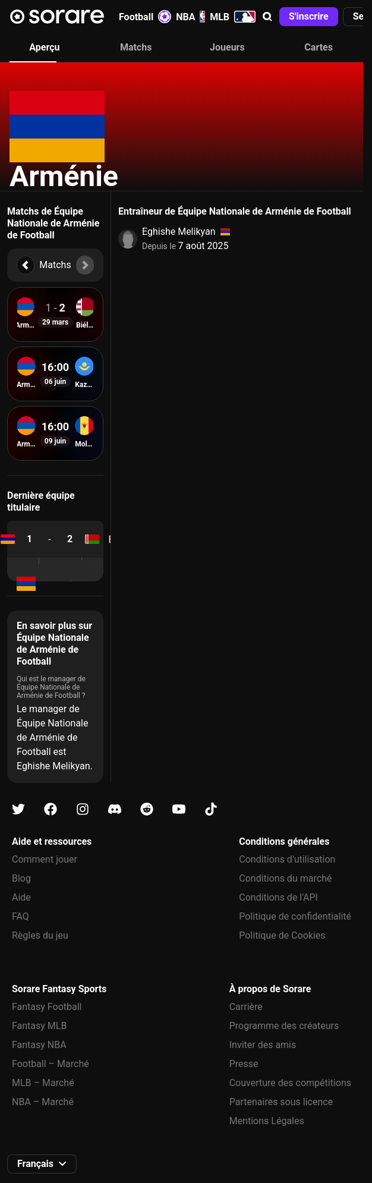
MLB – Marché (43, 1082)
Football (145, 16)
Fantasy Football (46, 1006)
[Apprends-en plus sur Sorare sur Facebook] (50, 809)
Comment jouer (44, 859)
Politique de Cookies (282, 935)
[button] (267, 17)
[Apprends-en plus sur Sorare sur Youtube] (179, 809)
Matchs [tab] (136, 47)
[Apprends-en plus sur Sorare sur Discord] (114, 809)
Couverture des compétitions (290, 1082)
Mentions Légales (266, 1121)
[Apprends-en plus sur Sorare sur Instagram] (82, 809)
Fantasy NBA (39, 1044)
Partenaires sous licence (281, 1102)
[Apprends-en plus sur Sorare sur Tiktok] (211, 809)
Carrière (246, 1006)
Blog (21, 878)
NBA (190, 17)
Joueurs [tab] (227, 47)
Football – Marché (50, 1063)
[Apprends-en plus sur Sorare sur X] (18, 809)
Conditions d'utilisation (287, 859)
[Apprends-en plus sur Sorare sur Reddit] (146, 809)
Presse (243, 1063)
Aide (21, 897)
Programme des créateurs (284, 1025)
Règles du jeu (40, 935)
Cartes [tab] (318, 47)
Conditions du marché (285, 878)
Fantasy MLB (39, 1025)
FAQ (20, 916)
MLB (233, 17)
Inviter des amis (263, 1044)
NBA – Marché (43, 1102)
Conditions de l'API (278, 897)
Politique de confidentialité (295, 916)
